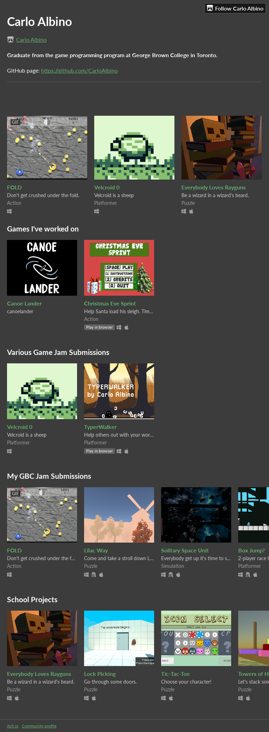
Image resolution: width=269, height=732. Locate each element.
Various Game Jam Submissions (58, 352)
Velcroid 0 (106, 187)
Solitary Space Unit (185, 550)
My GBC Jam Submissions (49, 475)
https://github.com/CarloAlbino (79, 70)
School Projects (32, 599)
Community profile (39, 725)
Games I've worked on (43, 228)
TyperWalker (100, 426)
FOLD (14, 187)
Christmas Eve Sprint (110, 303)
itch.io (13, 725)
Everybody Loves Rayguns (213, 187)
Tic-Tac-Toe (175, 673)
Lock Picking (100, 673)
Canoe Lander (24, 303)
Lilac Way (96, 550)
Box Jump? (251, 550)
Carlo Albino (31, 39)
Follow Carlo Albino (235, 8)
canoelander (20, 311)
